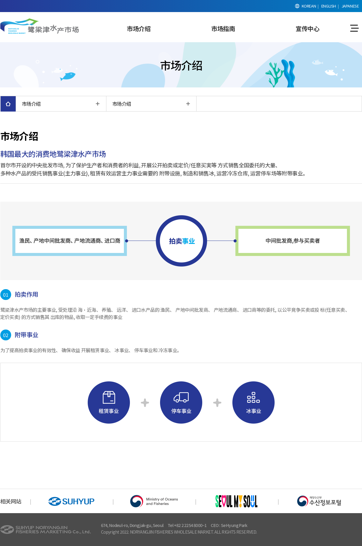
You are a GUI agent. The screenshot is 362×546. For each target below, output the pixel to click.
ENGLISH (328, 6)
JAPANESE (350, 6)
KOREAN (309, 6)
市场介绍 (138, 28)
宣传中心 (307, 28)
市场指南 (223, 28)
